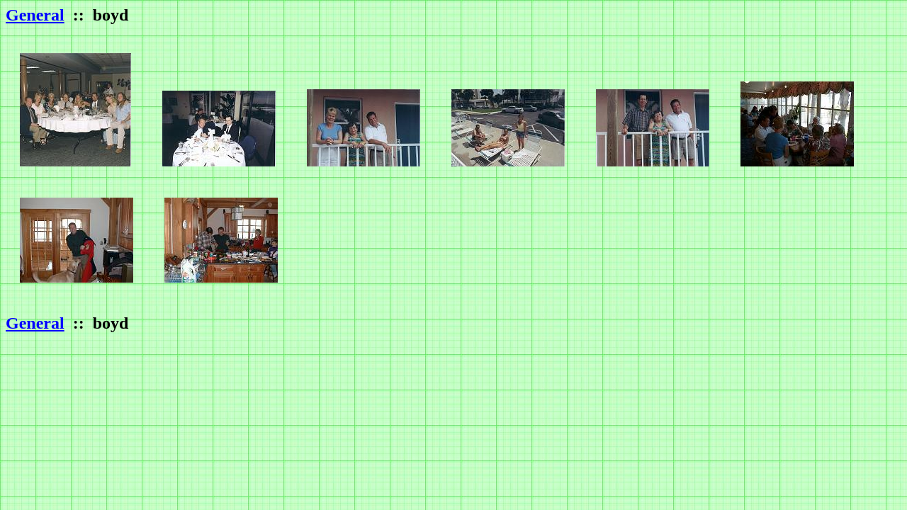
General (35, 15)
